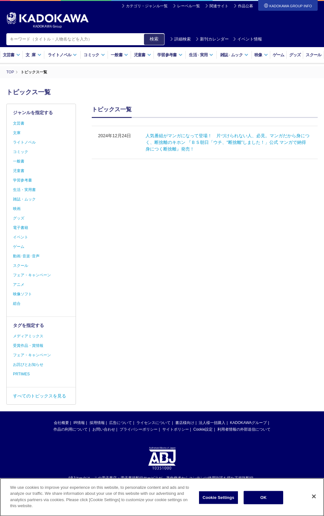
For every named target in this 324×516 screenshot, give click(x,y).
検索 (154, 38)
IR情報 (79, 423)
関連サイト (218, 6)
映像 (261, 54)
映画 (17, 208)
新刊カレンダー (212, 39)
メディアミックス (28, 336)
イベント (20, 237)
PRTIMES (21, 374)
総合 (17, 303)
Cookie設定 (203, 429)
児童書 (142, 54)
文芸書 (11, 54)
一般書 (119, 54)
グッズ (295, 54)
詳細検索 (180, 39)
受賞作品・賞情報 (28, 345)
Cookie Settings (218, 501)
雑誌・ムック (24, 199)
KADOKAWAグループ (248, 423)
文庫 (17, 133)
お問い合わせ (103, 429)
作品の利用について (70, 429)
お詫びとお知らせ (28, 364)
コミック (94, 54)
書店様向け (184, 423)
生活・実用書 (24, 189)
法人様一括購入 (212, 423)
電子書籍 (20, 227)
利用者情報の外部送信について (244, 429)
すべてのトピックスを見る (39, 395)
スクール (313, 54)
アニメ (18, 284)
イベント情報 (247, 39)
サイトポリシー (175, 429)
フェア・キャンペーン (32, 275)
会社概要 (61, 423)
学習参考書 (170, 54)
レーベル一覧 (188, 6)
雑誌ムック (234, 54)
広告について (120, 423)
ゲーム (278, 54)
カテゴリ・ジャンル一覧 (147, 6)
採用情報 (97, 423)
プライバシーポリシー (139, 429)
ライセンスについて (153, 423)
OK (263, 501)
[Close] (314, 500)
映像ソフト (22, 294)
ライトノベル (62, 54)
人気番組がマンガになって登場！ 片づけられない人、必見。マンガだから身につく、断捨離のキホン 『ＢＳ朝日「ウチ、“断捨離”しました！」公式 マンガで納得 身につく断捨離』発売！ (228, 142)
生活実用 (201, 54)
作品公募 (245, 6)
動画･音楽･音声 (26, 256)
